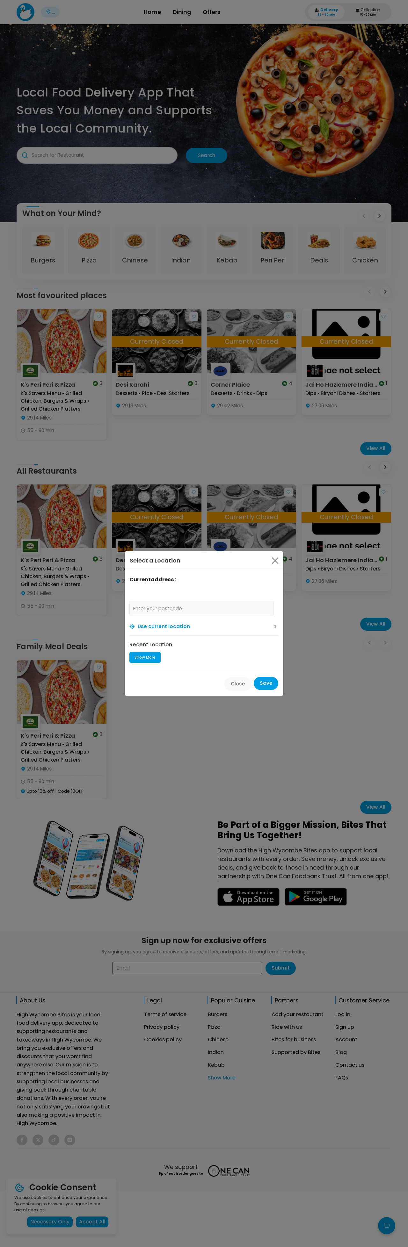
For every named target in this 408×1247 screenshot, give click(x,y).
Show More (145, 657)
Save (266, 683)
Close (238, 683)
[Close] (275, 560)
